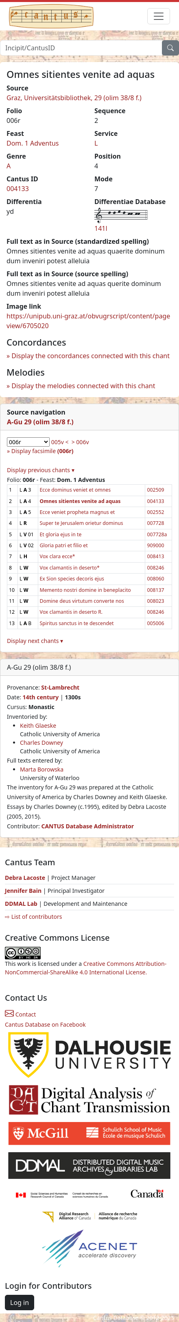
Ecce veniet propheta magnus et (77, 512)
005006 (155, 623)
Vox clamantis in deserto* (70, 567)
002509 (155, 489)
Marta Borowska (41, 769)
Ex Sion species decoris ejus (72, 578)
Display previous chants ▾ (40, 470)
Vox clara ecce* (57, 556)
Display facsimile (42, 451)
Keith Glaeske (38, 725)
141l (100, 228)
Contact (20, 1014)
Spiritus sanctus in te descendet (77, 623)
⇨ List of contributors (33, 916)
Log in (19, 1302)
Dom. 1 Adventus (33, 143)
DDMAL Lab (21, 903)
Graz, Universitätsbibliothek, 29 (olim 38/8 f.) (74, 97)
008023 (155, 601)
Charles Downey (41, 742)
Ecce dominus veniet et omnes (75, 489)
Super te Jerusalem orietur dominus (81, 523)
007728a (157, 534)
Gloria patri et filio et (64, 545)
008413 (155, 556)
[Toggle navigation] (158, 16)
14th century (40, 697)
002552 (155, 512)
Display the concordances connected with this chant (90, 355)
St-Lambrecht (60, 687)
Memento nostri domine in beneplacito (85, 590)
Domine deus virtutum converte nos (82, 601)
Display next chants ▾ (35, 641)
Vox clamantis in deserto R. (71, 611)
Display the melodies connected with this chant (83, 385)
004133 (18, 188)
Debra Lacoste (25, 877)
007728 (155, 523)
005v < (60, 442)
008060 (155, 578)
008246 (155, 567)
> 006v (80, 442)
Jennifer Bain (24, 890)
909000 (155, 545)
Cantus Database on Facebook (45, 1024)
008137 (155, 590)
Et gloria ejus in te (61, 534)
